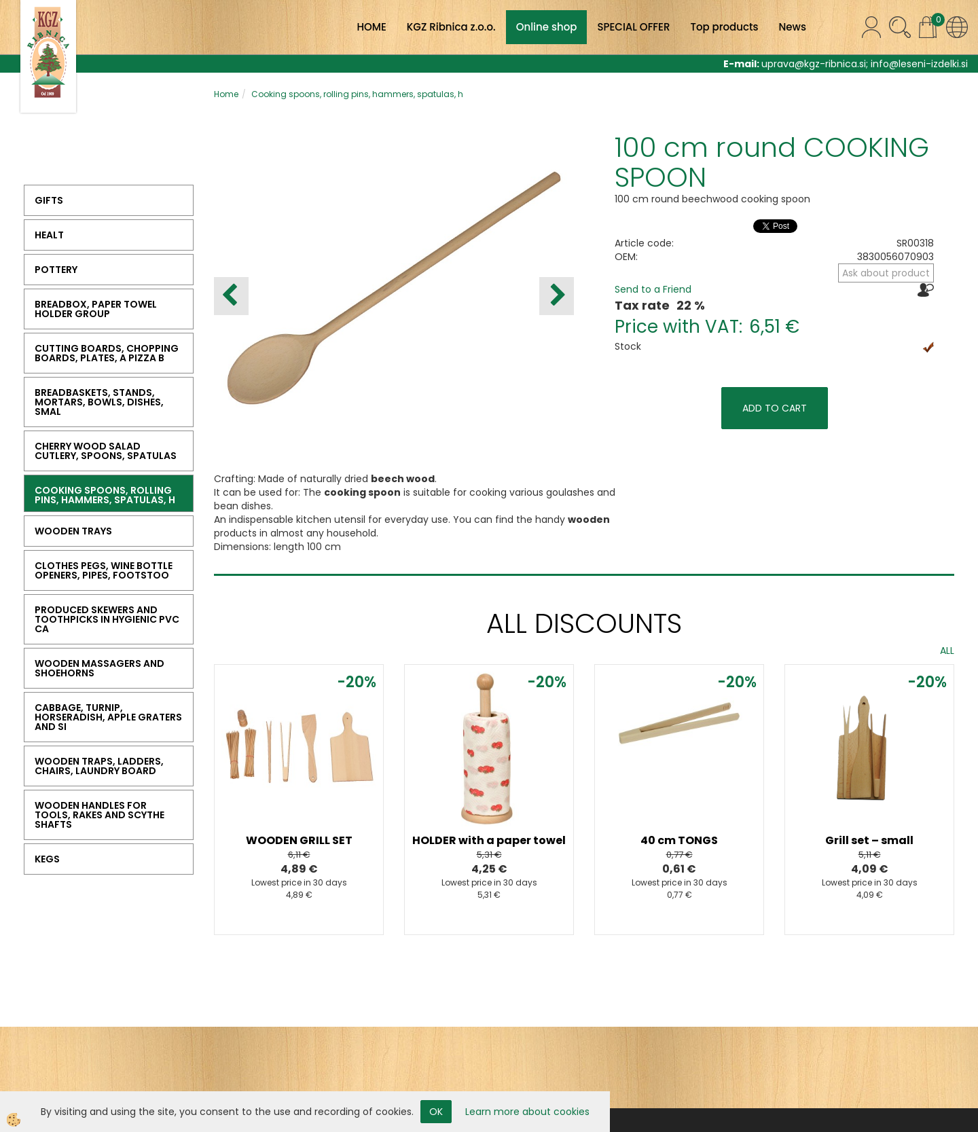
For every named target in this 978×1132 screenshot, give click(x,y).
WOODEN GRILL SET (299, 840)
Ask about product (886, 273)
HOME (371, 27)
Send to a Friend (653, 289)
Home (226, 94)
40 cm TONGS (679, 840)
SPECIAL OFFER (633, 27)
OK (436, 1111)
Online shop (546, 27)
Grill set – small (869, 840)
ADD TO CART (774, 408)
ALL (947, 650)
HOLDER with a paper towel (489, 840)
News (792, 27)
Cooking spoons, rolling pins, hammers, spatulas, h (357, 94)
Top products (724, 27)
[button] (556, 296)
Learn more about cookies (527, 1111)
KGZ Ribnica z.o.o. (451, 27)
